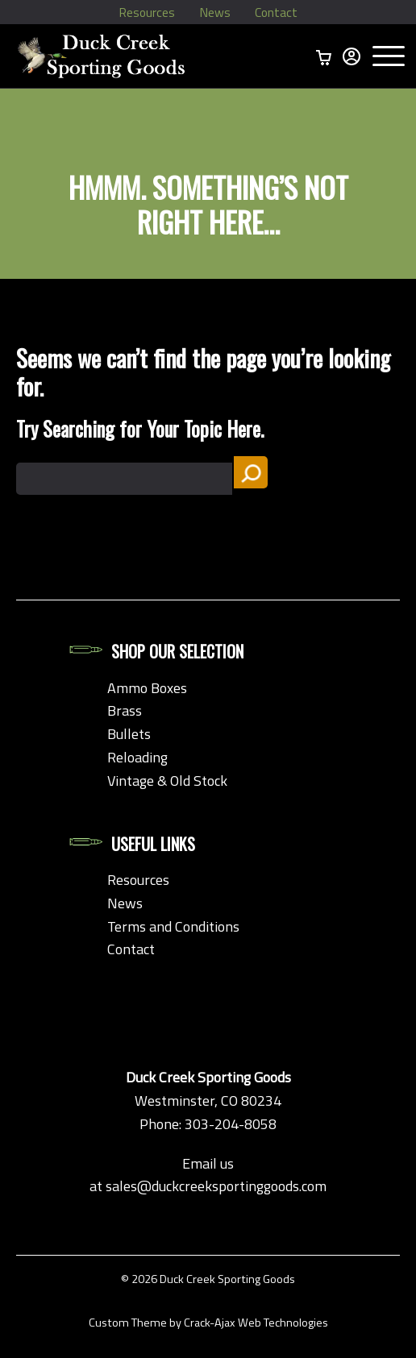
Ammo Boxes (147, 688)
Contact (281, 12)
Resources (142, 12)
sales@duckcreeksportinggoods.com (216, 1186)
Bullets (129, 734)
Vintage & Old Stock (167, 780)
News (215, 12)
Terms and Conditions (173, 926)
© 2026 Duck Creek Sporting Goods (208, 1279)
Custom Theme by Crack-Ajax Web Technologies (208, 1322)
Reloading (137, 757)
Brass (124, 710)
